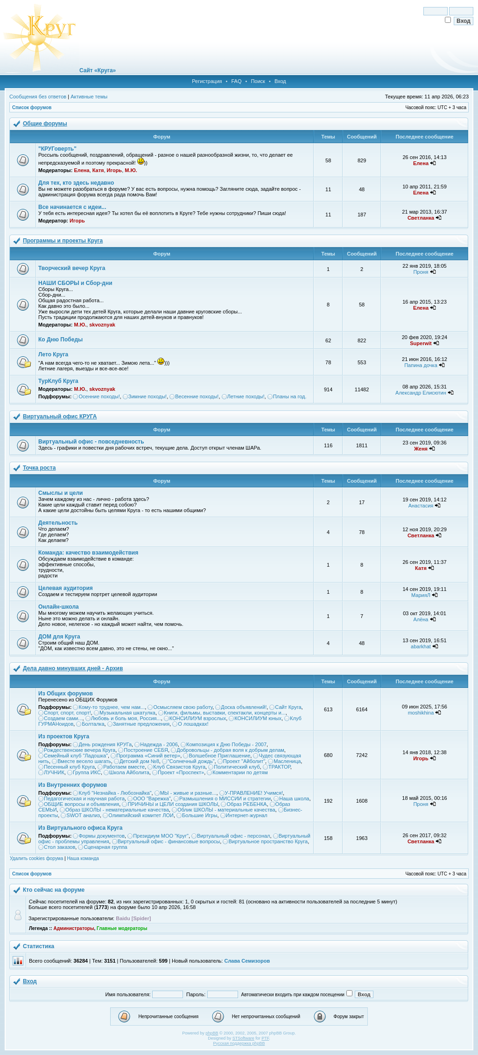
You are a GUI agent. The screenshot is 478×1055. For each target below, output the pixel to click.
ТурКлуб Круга (58, 381)
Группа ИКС (87, 772)
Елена (81, 170)
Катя (98, 170)
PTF (265, 1038)
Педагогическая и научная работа (84, 798)
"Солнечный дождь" (191, 761)
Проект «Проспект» (181, 772)
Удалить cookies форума (36, 858)
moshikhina (421, 712)
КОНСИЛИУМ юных (257, 718)
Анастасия (421, 505)
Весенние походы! (196, 396)
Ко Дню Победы (60, 339)
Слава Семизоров (247, 961)
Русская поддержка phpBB (239, 1043)
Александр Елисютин (420, 393)
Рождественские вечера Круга (79, 750)
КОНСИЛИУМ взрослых (197, 718)
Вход (280, 81)
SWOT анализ (83, 815)
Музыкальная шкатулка (127, 712)
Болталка (93, 724)
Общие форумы (45, 123)
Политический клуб (237, 767)
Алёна (420, 619)
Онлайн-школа (58, 607)
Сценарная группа (105, 847)
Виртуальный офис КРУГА (60, 416)
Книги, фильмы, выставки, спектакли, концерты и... (225, 712)
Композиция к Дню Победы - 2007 (226, 744)
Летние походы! (246, 396)
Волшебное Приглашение (219, 755)
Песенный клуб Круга (69, 767)
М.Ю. (131, 170)
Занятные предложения (141, 724)
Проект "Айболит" (244, 761)
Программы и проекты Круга (63, 240)
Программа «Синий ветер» (148, 755)
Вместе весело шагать (84, 761)
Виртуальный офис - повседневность (91, 441)
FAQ (236, 81)
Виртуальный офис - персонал (233, 836)
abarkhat (421, 646)
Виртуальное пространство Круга (268, 841)
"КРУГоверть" (57, 149)
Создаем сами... (63, 718)
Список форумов (32, 107)
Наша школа (294, 798)
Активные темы (88, 96)
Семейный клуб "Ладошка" (76, 755)
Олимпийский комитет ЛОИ (141, 815)
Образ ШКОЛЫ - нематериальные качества (117, 809)
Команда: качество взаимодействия (88, 552)
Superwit (420, 343)
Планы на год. (290, 396)
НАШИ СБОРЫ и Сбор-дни (75, 283)
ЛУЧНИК (54, 772)
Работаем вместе (124, 767)
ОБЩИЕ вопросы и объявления (81, 804)
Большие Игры (199, 815)
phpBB (211, 1033)
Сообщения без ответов (37, 96)
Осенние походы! (99, 396)
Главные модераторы (122, 928)
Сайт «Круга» (97, 70)
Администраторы (73, 928)
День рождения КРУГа (105, 744)
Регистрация (207, 81)
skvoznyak (102, 324)
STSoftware (243, 1038)
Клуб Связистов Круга (179, 767)
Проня (420, 272)
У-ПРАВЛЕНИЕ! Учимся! (254, 793)
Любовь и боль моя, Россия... (126, 718)
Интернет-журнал (246, 815)
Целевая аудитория (65, 588)
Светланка (421, 218)
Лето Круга (53, 354)
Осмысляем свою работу (182, 707)
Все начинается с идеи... (72, 207)
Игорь (114, 170)
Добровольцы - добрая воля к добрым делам (230, 750)
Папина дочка (420, 365)
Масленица (287, 761)
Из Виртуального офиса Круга (80, 828)
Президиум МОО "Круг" (161, 836)
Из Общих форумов (65, 693)
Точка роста (39, 468)
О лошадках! (193, 724)
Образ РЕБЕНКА (246, 804)
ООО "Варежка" (152, 798)
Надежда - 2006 (159, 744)
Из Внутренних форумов (72, 785)
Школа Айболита (129, 772)
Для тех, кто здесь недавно (76, 183)
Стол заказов (59, 847)
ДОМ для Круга (59, 636)
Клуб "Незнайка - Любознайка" (114, 793)
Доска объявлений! (244, 707)
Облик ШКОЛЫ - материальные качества (226, 809)
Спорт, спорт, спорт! (67, 712)
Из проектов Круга (63, 736)
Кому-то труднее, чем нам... (111, 707)
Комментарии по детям (239, 772)
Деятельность (57, 523)
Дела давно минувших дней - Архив (73, 668)
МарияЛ (420, 595)
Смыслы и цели (60, 493)
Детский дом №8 (139, 761)
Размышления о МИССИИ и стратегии (225, 798)
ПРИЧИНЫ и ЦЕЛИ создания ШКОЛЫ (172, 804)
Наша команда (83, 858)
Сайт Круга (288, 707)
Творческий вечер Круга (71, 268)
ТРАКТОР (279, 767)
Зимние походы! (147, 396)
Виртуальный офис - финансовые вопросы (169, 841)
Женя (421, 448)
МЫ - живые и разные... (188, 793)
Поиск (258, 81)
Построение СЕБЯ (146, 750)
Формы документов (101, 836)
